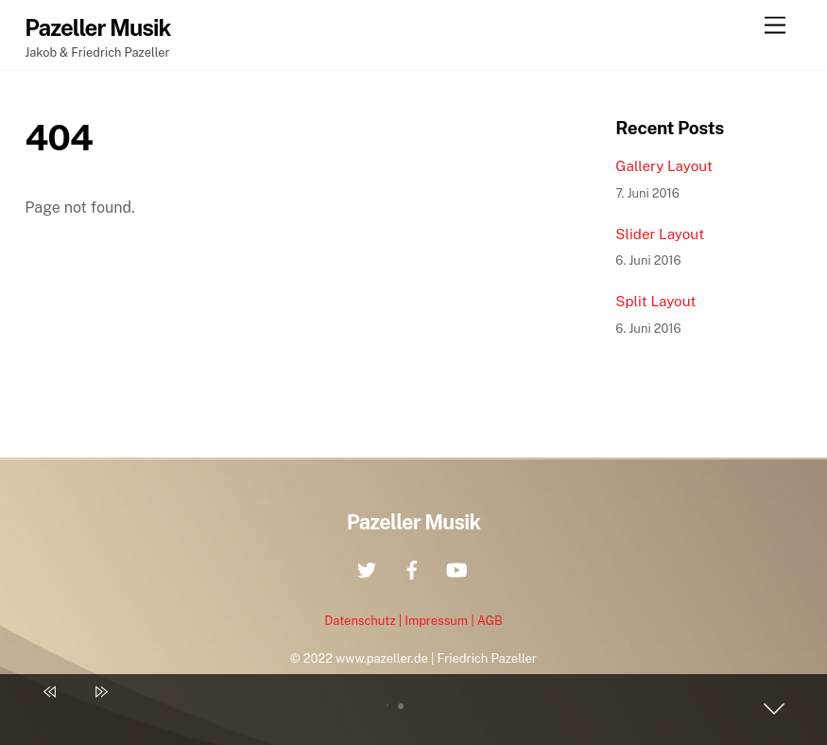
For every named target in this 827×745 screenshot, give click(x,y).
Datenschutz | (364, 621)
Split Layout (655, 301)
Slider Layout (659, 234)
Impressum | (440, 621)
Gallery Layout (664, 166)
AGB (490, 621)
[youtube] (456, 568)
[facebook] (412, 568)
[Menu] (775, 26)
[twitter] (367, 568)
